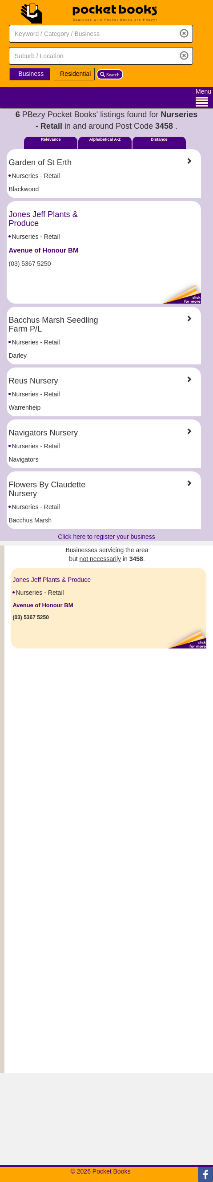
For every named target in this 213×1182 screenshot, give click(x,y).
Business (31, 73)
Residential (75, 73)
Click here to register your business (106, 536)
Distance (159, 139)
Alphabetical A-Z (105, 139)
